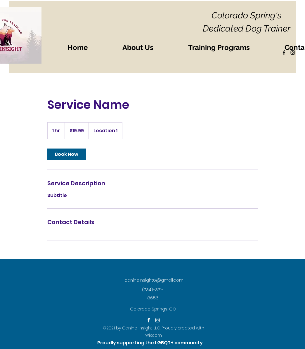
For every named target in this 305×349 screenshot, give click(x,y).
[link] (66, 154)
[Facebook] (149, 320)
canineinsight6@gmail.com (153, 280)
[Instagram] (157, 320)
